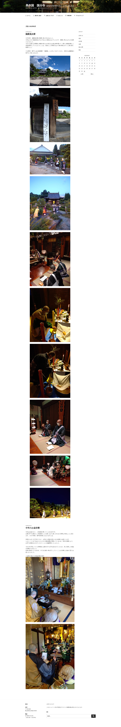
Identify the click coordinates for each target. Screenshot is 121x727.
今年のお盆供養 (32, 528)
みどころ (59, 15)
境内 (80, 38)
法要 (80, 44)
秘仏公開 (81, 47)
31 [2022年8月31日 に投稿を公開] (84, 71)
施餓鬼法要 (30, 34)
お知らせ (81, 35)
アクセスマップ (78, 15)
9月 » (92, 73)
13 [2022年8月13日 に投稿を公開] (92, 63)
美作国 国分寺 (50, 5)
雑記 (80, 50)
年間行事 (68, 15)
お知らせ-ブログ (49, 15)
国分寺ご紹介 (37, 15)
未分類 (80, 41)
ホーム (27, 15)
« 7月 (82, 73)
